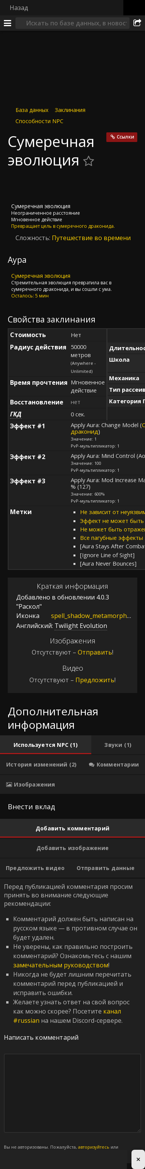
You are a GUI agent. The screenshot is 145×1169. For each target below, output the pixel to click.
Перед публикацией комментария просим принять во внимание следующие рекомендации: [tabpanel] (72, 1020)
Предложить (94, 680)
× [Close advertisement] (138, 1159)
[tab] (45, 745)
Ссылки (125, 137)
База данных (31, 110)
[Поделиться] (137, 23)
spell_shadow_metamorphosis (88, 615)
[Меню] (7, 23)
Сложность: (33, 238)
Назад (19, 7)
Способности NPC (39, 121)
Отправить (95, 652)
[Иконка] (21, 186)
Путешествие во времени (91, 238)
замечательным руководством (60, 965)
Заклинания (70, 110)
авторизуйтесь (93, 1147)
